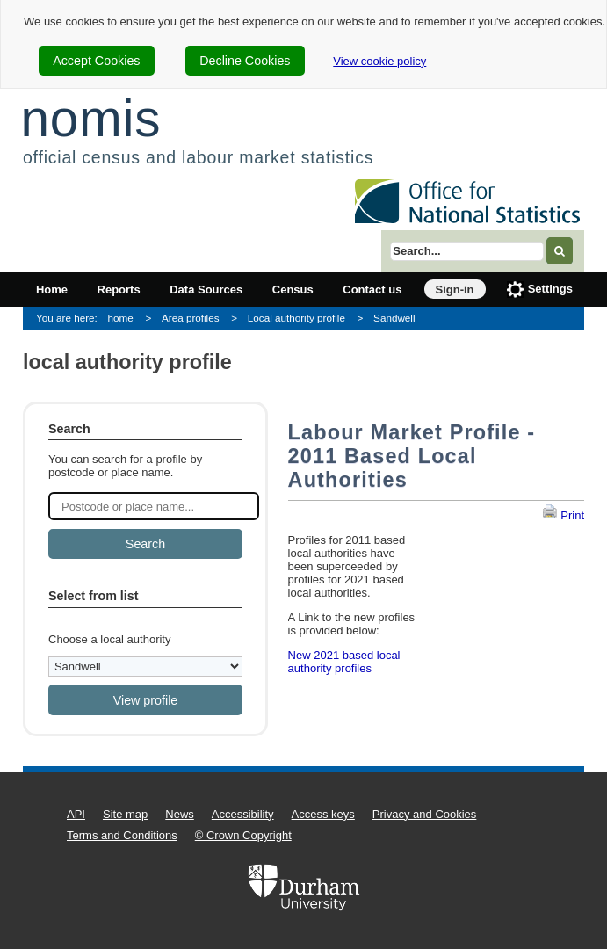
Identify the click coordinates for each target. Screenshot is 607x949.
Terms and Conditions (122, 835)
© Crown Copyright (243, 835)
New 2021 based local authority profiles (344, 661)
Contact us (372, 289)
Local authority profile (296, 317)
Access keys (323, 814)
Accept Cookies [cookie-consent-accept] (96, 61)
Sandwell (394, 317)
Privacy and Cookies (424, 814)
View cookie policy (379, 61)
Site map (125, 814)
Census (293, 289)
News (179, 814)
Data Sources (206, 289)
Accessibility (243, 814)
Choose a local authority (109, 639)
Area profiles (191, 317)
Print (563, 515)
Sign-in (455, 289)
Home (52, 289)
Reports (119, 289)
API (76, 814)
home (121, 317)
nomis (90, 118)
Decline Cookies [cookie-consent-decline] (244, 61)
